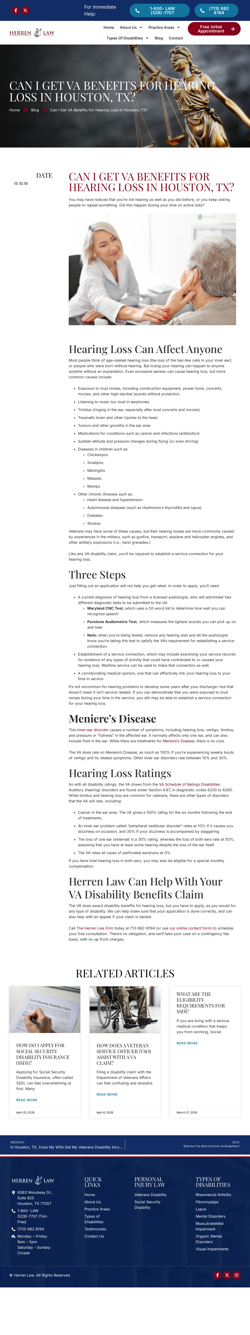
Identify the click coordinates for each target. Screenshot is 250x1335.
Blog (159, 38)
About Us (131, 27)
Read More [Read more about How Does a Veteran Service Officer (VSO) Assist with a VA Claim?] (107, 1094)
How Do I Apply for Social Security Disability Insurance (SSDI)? (43, 1054)
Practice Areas (164, 27)
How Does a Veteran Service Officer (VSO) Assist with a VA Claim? (124, 1054)
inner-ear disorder (92, 729)
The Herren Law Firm (95, 928)
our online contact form (190, 928)
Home (109, 27)
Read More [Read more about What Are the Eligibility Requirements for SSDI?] (187, 1043)
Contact (176, 38)
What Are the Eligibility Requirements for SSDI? (201, 1003)
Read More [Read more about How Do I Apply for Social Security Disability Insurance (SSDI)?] (26, 1100)
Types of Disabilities (128, 38)
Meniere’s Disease (178, 741)
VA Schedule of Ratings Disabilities (189, 784)
